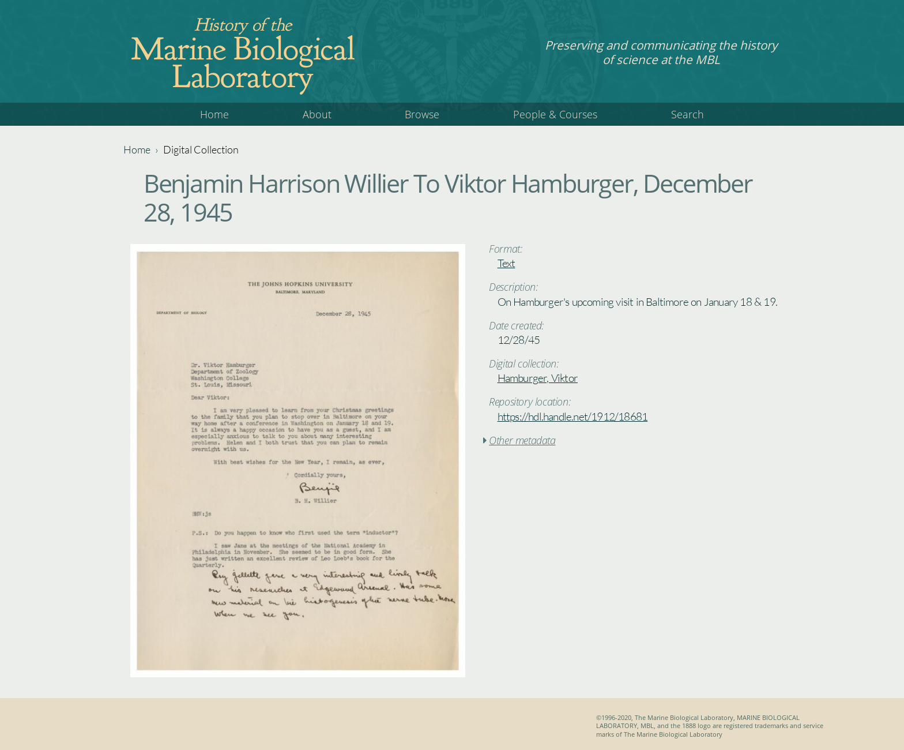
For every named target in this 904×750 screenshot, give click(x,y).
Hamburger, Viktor (538, 378)
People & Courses (555, 114)
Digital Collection (201, 149)
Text (506, 263)
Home (214, 114)
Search (687, 114)
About (317, 114)
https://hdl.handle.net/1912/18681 (573, 416)
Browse (422, 114)
